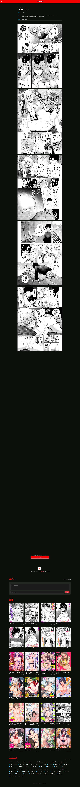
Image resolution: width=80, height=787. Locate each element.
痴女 (65, 769)
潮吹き (31, 16)
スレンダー (38, 14)
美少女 (64, 761)
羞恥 (25, 771)
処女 (50, 764)
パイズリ (13, 769)
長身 (43, 16)
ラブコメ (13, 776)
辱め (27, 769)
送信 (67, 592)
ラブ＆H (48, 14)
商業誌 (25, 7)
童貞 (26, 773)
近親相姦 (13, 771)
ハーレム (21, 776)
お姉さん (28, 14)
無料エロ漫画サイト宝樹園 (41, 783)
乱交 (47, 771)
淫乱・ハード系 (58, 764)
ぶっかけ (48, 769)
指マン (53, 773)
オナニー (19, 773)
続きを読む (40, 557)
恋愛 (33, 769)
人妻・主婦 (56, 761)
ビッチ (40, 773)
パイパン (43, 14)
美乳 (40, 16)
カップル (33, 14)
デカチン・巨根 (57, 769)
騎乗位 (21, 766)
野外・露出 (40, 769)
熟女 (47, 773)
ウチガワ (24, 12)
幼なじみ (40, 771)
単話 (57, 14)
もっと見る (68, 759)
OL (19, 771)
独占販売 (36, 16)
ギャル (53, 771)
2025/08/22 (24, 19)
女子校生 (40, 761)
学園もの (50, 766)
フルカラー (13, 764)
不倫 (12, 773)
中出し (32, 761)
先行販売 (52, 14)
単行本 (25, 761)
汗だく (27, 16)
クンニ (66, 771)
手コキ (23, 16)
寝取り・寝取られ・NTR (32, 764)
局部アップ (33, 773)
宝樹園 (40, 1)
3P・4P (67, 764)
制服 (28, 766)
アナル (42, 766)
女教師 (60, 773)
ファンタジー (14, 766)
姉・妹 (57, 766)
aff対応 (23, 14)
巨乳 (18, 761)
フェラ (48, 761)
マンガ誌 (35, 766)
